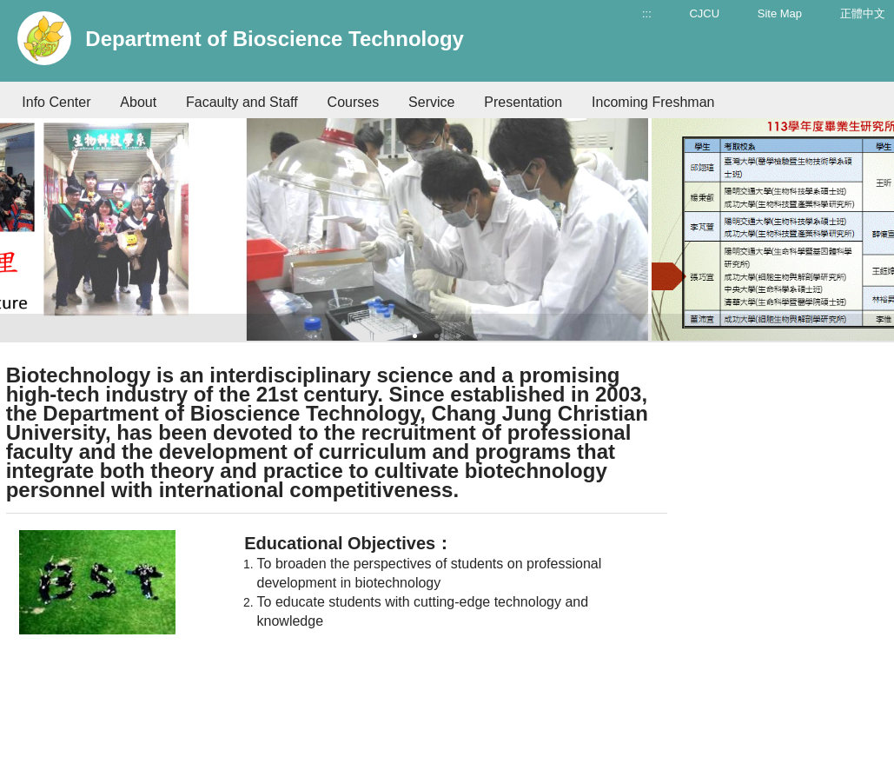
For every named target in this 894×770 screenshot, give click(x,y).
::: (647, 13)
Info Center (56, 102)
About (138, 102)
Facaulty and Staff (242, 102)
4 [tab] (480, 336)
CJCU (704, 13)
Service (431, 102)
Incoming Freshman (653, 102)
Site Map (780, 13)
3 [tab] (458, 336)
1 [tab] (415, 336)
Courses (354, 102)
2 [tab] (436, 336)
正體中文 (862, 13)
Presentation (523, 102)
